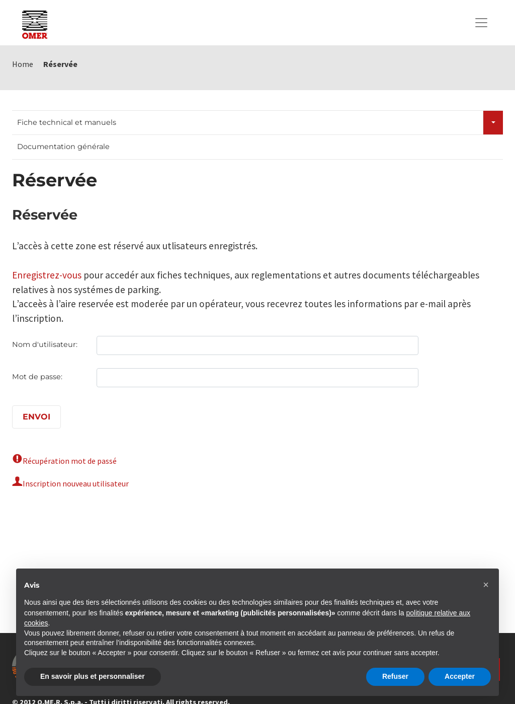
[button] (486, 585)
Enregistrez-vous (46, 275)
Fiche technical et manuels (66, 122)
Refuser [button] (395, 676)
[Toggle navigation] (481, 22)
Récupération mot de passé (70, 461)
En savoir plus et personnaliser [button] (92, 676)
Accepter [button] (460, 676)
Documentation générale (63, 146)
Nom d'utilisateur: (44, 344)
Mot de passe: (37, 376)
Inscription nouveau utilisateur (76, 483)
